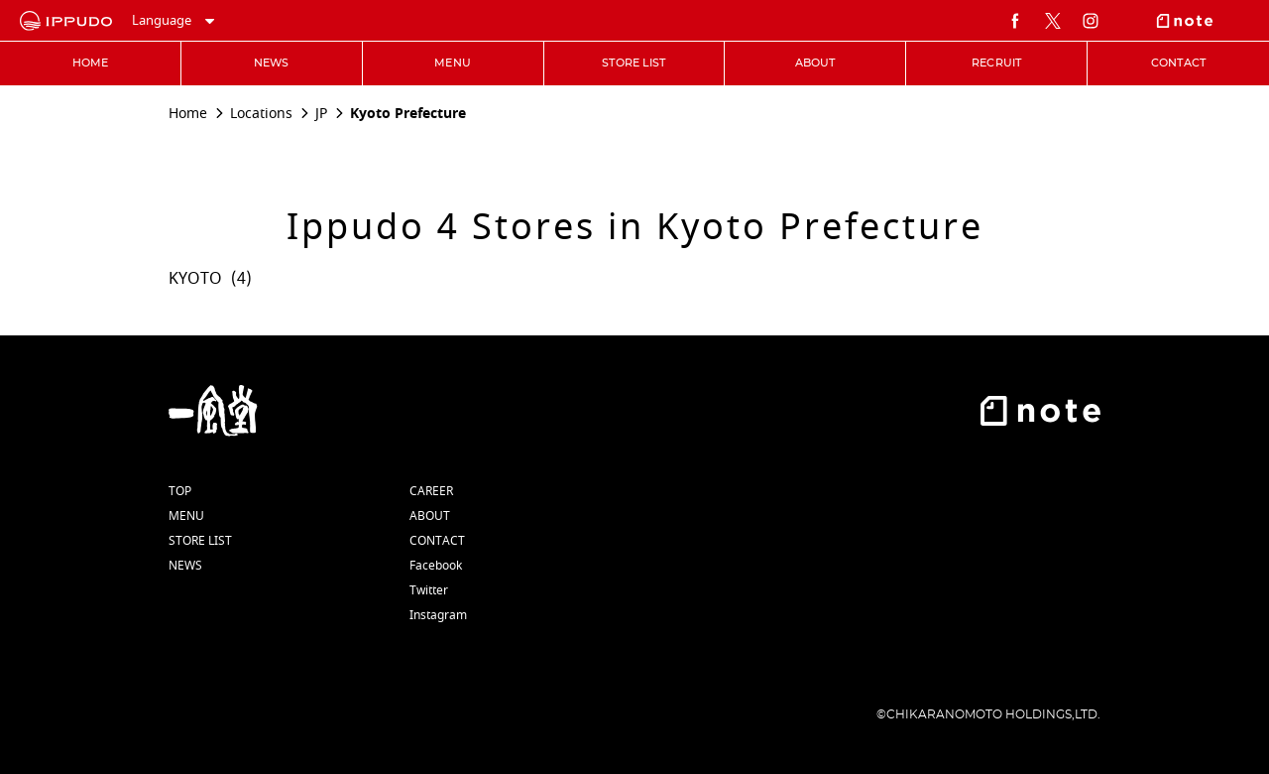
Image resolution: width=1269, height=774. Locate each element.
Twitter (428, 590)
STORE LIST (200, 541)
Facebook (435, 566)
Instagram (438, 615)
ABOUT (429, 516)
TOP (180, 491)
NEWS (185, 566)
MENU (186, 516)
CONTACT (437, 541)
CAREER (431, 491)
